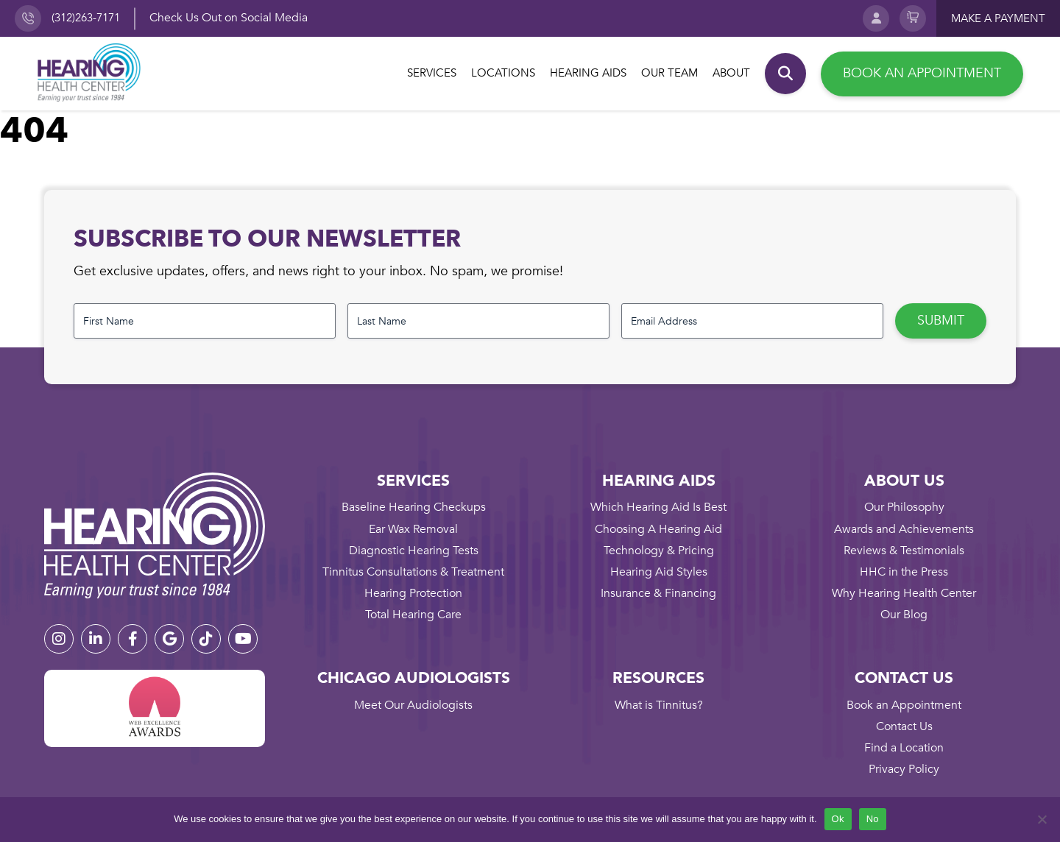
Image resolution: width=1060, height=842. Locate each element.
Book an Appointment (922, 73)
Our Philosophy (904, 507)
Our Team (669, 73)
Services (431, 73)
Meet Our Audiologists (413, 705)
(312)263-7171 (86, 17)
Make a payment (998, 18)
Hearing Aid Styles (658, 572)
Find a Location (904, 748)
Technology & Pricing (659, 550)
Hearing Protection (413, 593)
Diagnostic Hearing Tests (413, 550)
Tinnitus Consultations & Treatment (413, 572)
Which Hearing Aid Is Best (658, 507)
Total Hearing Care (413, 614)
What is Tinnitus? (659, 705)
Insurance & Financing (658, 593)
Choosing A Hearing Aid (658, 529)
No (872, 818)
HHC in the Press (904, 572)
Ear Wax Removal (413, 529)
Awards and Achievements (904, 529)
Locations (503, 73)
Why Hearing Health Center (904, 593)
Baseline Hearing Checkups (414, 507)
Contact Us (904, 726)
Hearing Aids (588, 73)
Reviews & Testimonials (904, 550)
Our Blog (904, 614)
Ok (838, 818)
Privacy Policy (904, 769)
